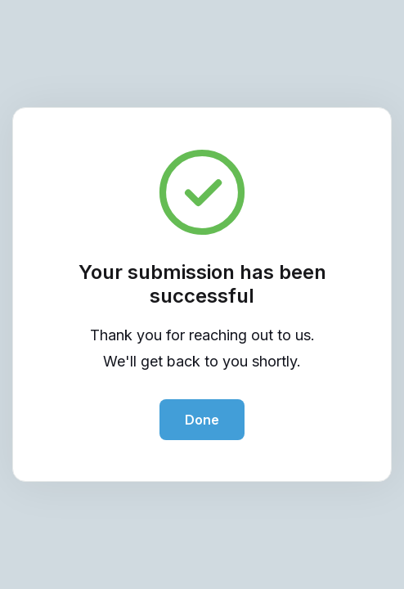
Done (202, 419)
